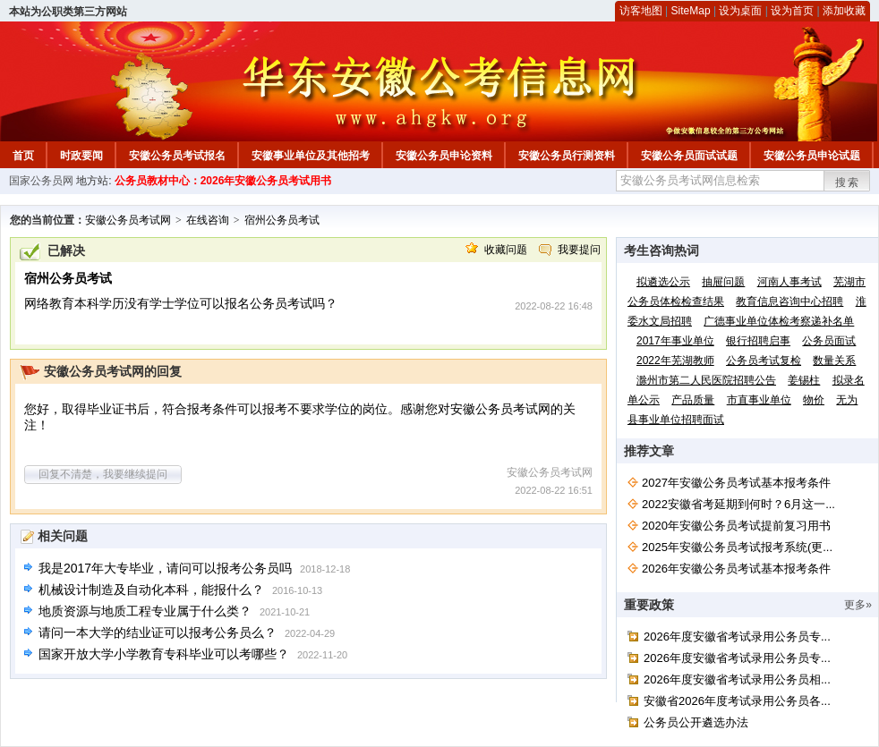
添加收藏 (844, 10)
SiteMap (691, 10)
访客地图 (640, 10)
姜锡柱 (804, 380)
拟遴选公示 (663, 282)
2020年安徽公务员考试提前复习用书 (736, 525)
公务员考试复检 (763, 360)
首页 (23, 155)
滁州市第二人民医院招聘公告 (706, 380)
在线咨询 (207, 220)
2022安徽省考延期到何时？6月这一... (738, 504)
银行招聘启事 (758, 341)
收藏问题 (505, 249)
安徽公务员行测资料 (566, 155)
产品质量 (692, 400)
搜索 (847, 182)
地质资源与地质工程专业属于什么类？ (145, 611)
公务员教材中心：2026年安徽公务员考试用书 (223, 180)
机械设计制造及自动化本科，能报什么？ (151, 589)
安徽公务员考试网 (128, 220)
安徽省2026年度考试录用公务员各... (737, 701)
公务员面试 (829, 341)
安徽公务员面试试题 (689, 155)
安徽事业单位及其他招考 (311, 155)
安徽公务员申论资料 (444, 155)
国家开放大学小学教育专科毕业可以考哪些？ (163, 654)
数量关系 (834, 360)
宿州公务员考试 (282, 220)
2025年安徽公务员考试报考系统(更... (737, 547)
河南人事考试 (789, 282)
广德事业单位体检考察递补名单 (779, 321)
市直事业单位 (759, 400)
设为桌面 (740, 10)
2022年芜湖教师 (675, 360)
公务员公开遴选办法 (696, 722)
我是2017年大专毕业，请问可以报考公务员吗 (165, 568)
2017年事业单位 (675, 341)
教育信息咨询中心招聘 (789, 301)
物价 (813, 400)
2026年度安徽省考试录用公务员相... (737, 679)
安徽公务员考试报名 (177, 155)
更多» (858, 604)
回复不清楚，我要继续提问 (102, 474)
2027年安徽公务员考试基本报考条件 (736, 482)
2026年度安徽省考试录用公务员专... (737, 636)
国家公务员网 (41, 180)
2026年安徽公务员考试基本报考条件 (736, 568)
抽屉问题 (723, 282)
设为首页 (792, 10)
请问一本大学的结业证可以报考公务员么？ (157, 632)
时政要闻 (81, 155)
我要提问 (579, 249)
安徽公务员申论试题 (812, 155)
